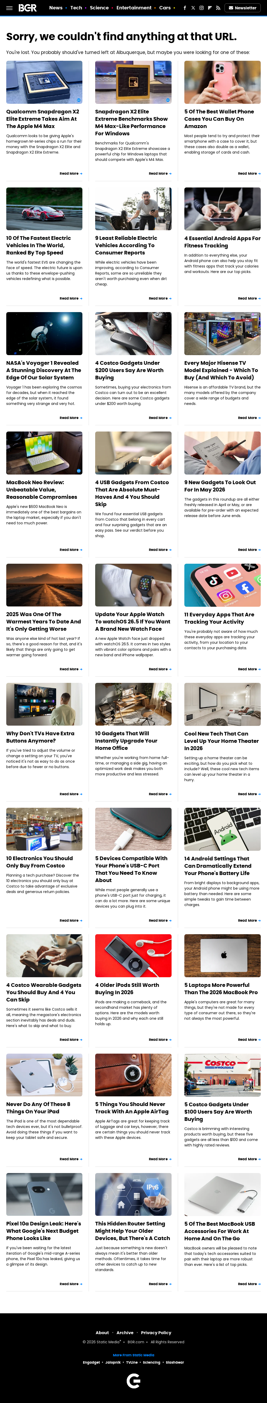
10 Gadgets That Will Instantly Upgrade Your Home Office (126, 740)
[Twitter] (193, 8)
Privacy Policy (156, 1332)
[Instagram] (201, 8)
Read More (69, 173)
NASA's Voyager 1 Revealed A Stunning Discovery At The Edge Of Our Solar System (43, 370)
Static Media (108, 1342)
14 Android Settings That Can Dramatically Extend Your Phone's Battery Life (218, 866)
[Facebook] (185, 8)
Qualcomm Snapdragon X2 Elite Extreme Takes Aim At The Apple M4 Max (42, 119)
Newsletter (243, 7)
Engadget (91, 1362)
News (56, 8)
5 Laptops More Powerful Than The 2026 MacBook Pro (221, 989)
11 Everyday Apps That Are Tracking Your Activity (219, 618)
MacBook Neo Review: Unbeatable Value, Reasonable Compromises (41, 489)
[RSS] (218, 8)
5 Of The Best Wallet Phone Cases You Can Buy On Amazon (219, 119)
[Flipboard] (210, 8)
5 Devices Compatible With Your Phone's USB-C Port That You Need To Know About (131, 869)
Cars (165, 8)
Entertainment (134, 8)
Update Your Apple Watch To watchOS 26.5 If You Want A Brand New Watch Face (132, 621)
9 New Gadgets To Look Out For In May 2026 (220, 486)
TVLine (132, 1362)
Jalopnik (113, 1362)
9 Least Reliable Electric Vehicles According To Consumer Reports (126, 245)
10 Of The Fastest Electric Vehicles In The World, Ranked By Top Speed (38, 245)
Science (99, 8)
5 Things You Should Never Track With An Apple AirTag (132, 1108)
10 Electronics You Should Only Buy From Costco (39, 862)
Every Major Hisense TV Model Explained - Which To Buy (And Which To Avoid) (221, 370)
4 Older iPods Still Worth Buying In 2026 (127, 989)
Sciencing (151, 1362)
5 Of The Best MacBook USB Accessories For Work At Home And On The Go (219, 1231)
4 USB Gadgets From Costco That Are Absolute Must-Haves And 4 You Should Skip (132, 493)
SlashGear (175, 1362)
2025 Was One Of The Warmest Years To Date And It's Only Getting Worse (43, 621)
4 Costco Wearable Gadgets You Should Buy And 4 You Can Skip (43, 992)
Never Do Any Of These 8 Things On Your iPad (38, 1108)
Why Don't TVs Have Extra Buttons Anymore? (40, 737)
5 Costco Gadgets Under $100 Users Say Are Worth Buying (218, 1111)
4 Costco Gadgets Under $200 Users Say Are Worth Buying (129, 370)
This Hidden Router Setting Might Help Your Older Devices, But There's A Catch (132, 1231)
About (102, 1332)
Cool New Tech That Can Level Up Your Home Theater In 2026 (221, 741)
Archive (125, 1332)
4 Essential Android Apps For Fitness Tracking (222, 242)
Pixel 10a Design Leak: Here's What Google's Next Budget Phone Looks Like (43, 1231)
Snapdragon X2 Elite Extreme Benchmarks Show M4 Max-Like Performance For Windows (131, 122)
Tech (76, 8)
